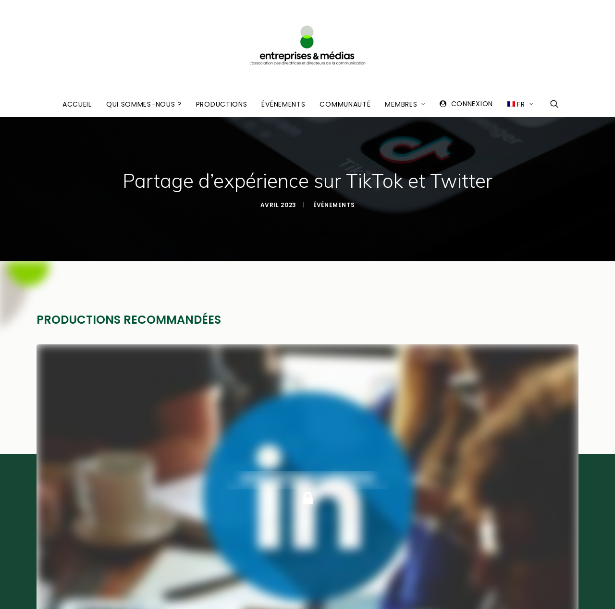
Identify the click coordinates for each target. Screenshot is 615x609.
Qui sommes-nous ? (144, 104)
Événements (283, 104)
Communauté (345, 104)
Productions (221, 104)
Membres (405, 104)
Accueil (77, 104)
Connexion (472, 104)
